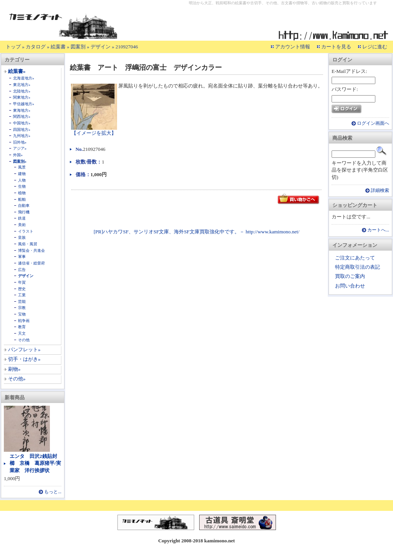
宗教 (22, 308)
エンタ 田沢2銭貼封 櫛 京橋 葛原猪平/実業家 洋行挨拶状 (36, 463)
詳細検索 (380, 190)
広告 (22, 270)
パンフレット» (24, 349)
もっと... (52, 491)
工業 (22, 295)
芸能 (22, 301)
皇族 (22, 237)
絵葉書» (17, 71)
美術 (22, 225)
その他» (17, 379)
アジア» (19, 148)
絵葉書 (58, 47)
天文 (22, 333)
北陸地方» (21, 91)
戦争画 (24, 321)
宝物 (22, 314)
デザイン (101, 47)
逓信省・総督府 (31, 263)
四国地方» (21, 129)
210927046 (127, 47)
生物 (22, 186)
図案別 (78, 47)
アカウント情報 (292, 47)
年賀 (22, 282)
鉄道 (22, 218)
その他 (24, 340)
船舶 (22, 199)
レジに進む (374, 47)
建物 (22, 174)
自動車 (24, 205)
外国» (18, 155)
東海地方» (21, 110)
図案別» (19, 161)
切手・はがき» (24, 359)
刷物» (14, 369)
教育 (22, 327)
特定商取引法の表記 (357, 267)
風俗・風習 (27, 244)
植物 (22, 193)
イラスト (25, 231)
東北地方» (21, 85)
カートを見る (336, 47)
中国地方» (21, 123)
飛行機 (24, 212)
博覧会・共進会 (31, 250)
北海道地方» (23, 78)
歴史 (22, 289)
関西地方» (21, 116)
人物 (22, 180)
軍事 (22, 256)
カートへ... (378, 230)
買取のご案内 (350, 276)
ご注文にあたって (355, 258)
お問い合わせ (350, 286)
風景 (22, 167)
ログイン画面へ (373, 123)
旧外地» (19, 142)
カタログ (36, 47)
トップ (13, 47)
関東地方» (21, 97)
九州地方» (21, 136)
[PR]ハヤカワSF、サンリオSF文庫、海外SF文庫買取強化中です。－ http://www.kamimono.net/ (196, 232)
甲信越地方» (23, 104)
